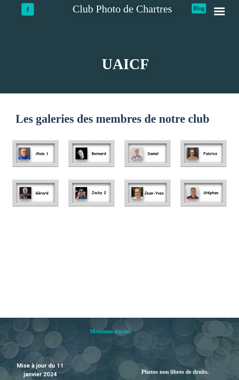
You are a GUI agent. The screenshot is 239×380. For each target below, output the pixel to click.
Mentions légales (110, 331)
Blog (198, 8)
